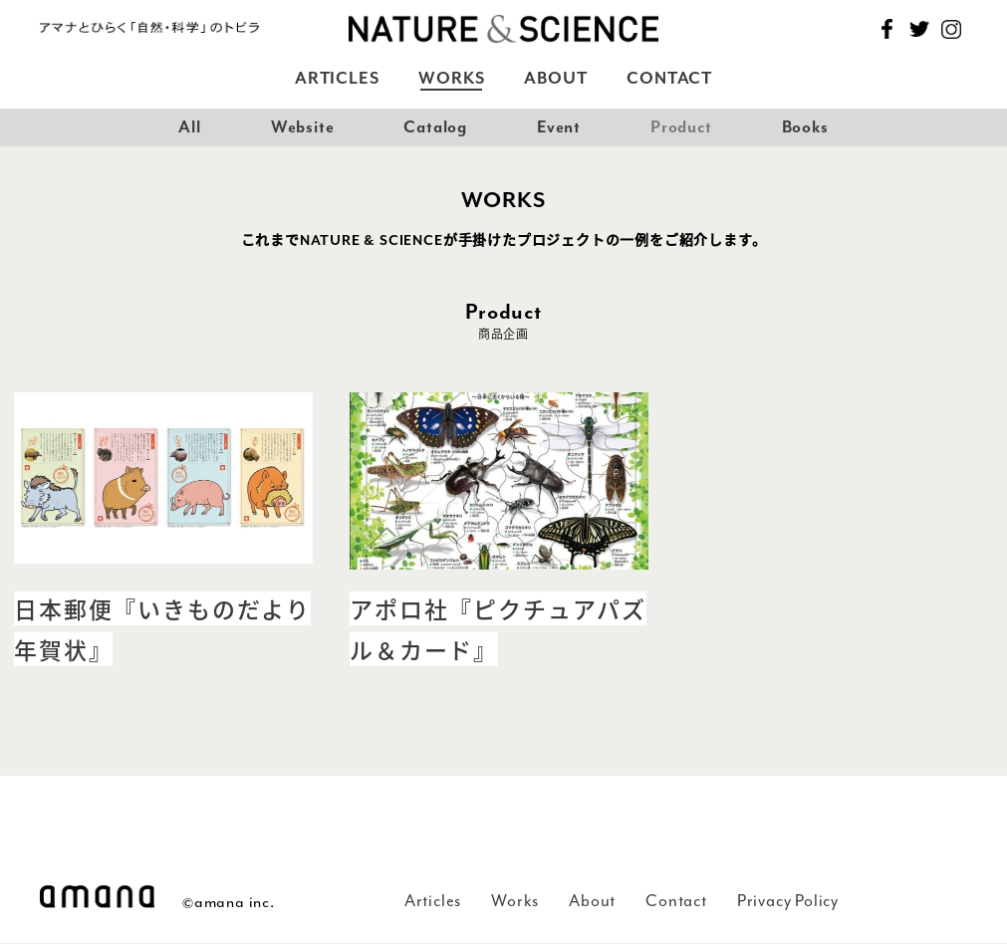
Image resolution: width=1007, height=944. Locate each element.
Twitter (919, 29)
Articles (336, 78)
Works (451, 78)
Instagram (951, 29)
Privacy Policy (788, 900)
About (555, 78)
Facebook (887, 29)
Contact (669, 78)
